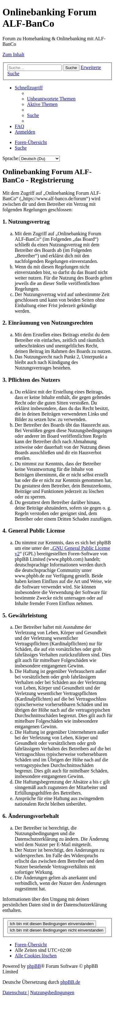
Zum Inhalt (13, 54)
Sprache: (11, 158)
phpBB (34, 966)
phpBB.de (70, 982)
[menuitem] (51, 98)
